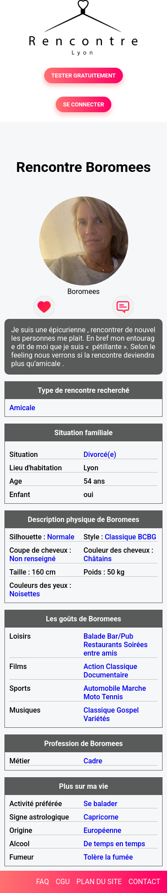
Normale (60, 537)
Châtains (98, 559)
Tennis (112, 697)
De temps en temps (115, 844)
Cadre (93, 761)
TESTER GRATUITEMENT (83, 75)
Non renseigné (32, 559)
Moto (92, 697)
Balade (95, 636)
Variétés (97, 718)
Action (94, 666)
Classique (120, 537)
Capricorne (101, 817)
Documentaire (106, 675)
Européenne (103, 830)
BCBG (147, 537)
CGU (63, 881)
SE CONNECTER (83, 104)
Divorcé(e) (100, 454)
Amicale (22, 408)
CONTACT (144, 881)
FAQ (42, 881)
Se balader (101, 803)
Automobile (102, 688)
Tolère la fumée (108, 857)
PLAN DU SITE (99, 881)
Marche (134, 688)
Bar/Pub (120, 636)
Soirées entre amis (116, 648)
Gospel (128, 710)
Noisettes (24, 594)
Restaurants (103, 644)
